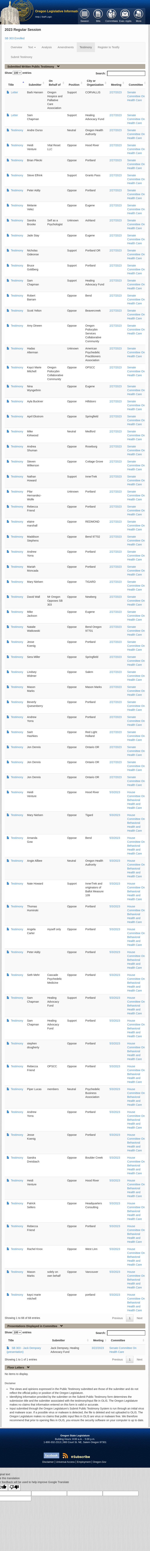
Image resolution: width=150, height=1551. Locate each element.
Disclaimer (48, 1462)
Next (139, 1318)
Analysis (47, 47)
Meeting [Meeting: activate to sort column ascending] (116, 84)
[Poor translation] (14, 1487)
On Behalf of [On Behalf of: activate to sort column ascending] (55, 82)
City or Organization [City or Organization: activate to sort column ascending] (95, 82)
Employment (84, 1462)
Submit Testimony (21, 57)
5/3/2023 (114, 792)
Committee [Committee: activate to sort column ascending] (136, 84)
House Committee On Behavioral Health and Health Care (136, 800)
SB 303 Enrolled (14, 38)
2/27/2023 (115, 92)
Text (32, 47)
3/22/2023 (98, 1348)
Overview (16, 47)
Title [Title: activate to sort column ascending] (11, 84)
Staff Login (46, 17)
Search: (120, 73)
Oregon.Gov (99, 1462)
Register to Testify (109, 47)
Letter (14, 92)
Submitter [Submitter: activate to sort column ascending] (35, 84)
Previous (117, 1318)
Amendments (66, 47)
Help (37, 17)
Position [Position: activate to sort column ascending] (74, 84)
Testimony (86, 47)
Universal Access (65, 1462)
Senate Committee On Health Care (136, 96)
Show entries (18, 73)
